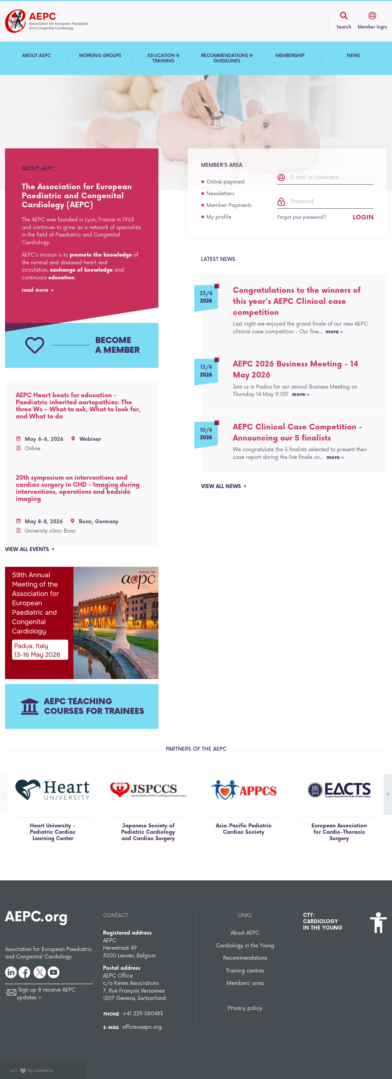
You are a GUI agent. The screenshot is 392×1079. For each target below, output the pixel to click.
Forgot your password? (301, 217)
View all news (223, 486)
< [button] (4, 794)
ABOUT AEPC (36, 55)
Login (363, 217)
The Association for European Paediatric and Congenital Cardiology (57, 21)
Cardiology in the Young (245, 946)
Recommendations (245, 958)
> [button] (388, 794)
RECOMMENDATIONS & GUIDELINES (226, 58)
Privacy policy (245, 1008)
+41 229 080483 (142, 1014)
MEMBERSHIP (290, 55)
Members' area (245, 983)
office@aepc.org (142, 1027)
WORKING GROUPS (100, 55)
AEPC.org (36, 917)
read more (38, 290)
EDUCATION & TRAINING (163, 58)
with (31, 1070)
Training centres (245, 971)
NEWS (353, 55)
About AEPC (245, 933)
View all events (29, 549)
